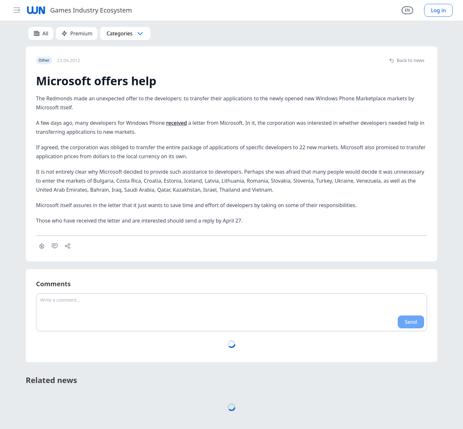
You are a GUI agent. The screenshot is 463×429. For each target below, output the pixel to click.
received (176, 122)
